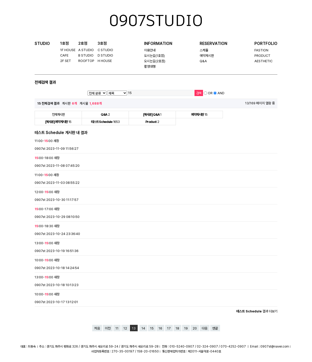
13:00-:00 (44, 243)
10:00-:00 (44, 260)
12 (125, 328)
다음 (204, 328)
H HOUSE (105, 61)
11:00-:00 (44, 141)
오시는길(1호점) (154, 56)
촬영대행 (149, 66)
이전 (108, 328)
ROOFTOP (86, 61)
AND (220, 93)
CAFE (64, 55)
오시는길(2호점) (154, 61)
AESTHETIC (263, 61)
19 (186, 328)
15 (152, 328)
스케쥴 (204, 50)
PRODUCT (262, 56)
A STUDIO (86, 50)
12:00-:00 (44, 192)
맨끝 (215, 328)
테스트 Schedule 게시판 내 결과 (61, 132)
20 (195, 328)
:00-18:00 (44, 158)
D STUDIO (105, 55)
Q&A (203, 61)
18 (177, 328)
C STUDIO (105, 50)
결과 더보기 (256, 311)
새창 (56, 141)
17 (169, 328)
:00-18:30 (44, 226)
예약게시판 (207, 56)
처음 (97, 328)
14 (143, 328)
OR (210, 93)
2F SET (65, 61)
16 (160, 328)
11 (117, 328)
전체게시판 (58, 114)
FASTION (261, 50)
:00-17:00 (44, 209)
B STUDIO (85, 55)
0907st (40, 149)
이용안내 (149, 50)
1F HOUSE (67, 50)
